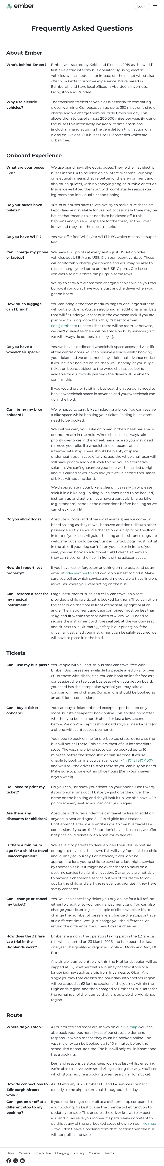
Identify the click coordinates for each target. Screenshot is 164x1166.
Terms (109, 1153)
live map (130, 1027)
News (10, 1153)
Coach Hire (42, 1153)
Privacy (79, 1153)
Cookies (95, 1153)
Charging (62, 1153)
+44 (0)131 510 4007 (136, 760)
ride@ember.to (64, 326)
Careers (24, 1153)
